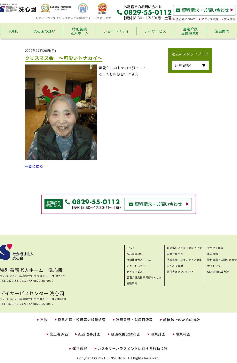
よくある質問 (175, 266)
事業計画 (158, 334)
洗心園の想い (44, 31)
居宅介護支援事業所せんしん (144, 277)
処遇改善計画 (89, 334)
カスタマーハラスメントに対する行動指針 (133, 348)
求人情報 (212, 254)
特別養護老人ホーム (79, 31)
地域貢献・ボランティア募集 (184, 259)
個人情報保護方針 (218, 271)
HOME (13, 31)
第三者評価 (59, 334)
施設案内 (222, 31)
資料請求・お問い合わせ (222, 259)
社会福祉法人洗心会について (184, 248)
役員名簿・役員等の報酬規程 (82, 319)
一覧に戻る (34, 166)
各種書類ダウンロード (180, 271)
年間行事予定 (175, 254)
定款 (43, 319)
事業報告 (183, 334)
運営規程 (79, 348)
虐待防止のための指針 (181, 319)
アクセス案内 (215, 248)
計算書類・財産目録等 (134, 319)
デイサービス (155, 31)
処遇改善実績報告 (125, 334)
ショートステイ (116, 31)
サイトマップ (215, 266)
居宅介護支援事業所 (190, 31)
